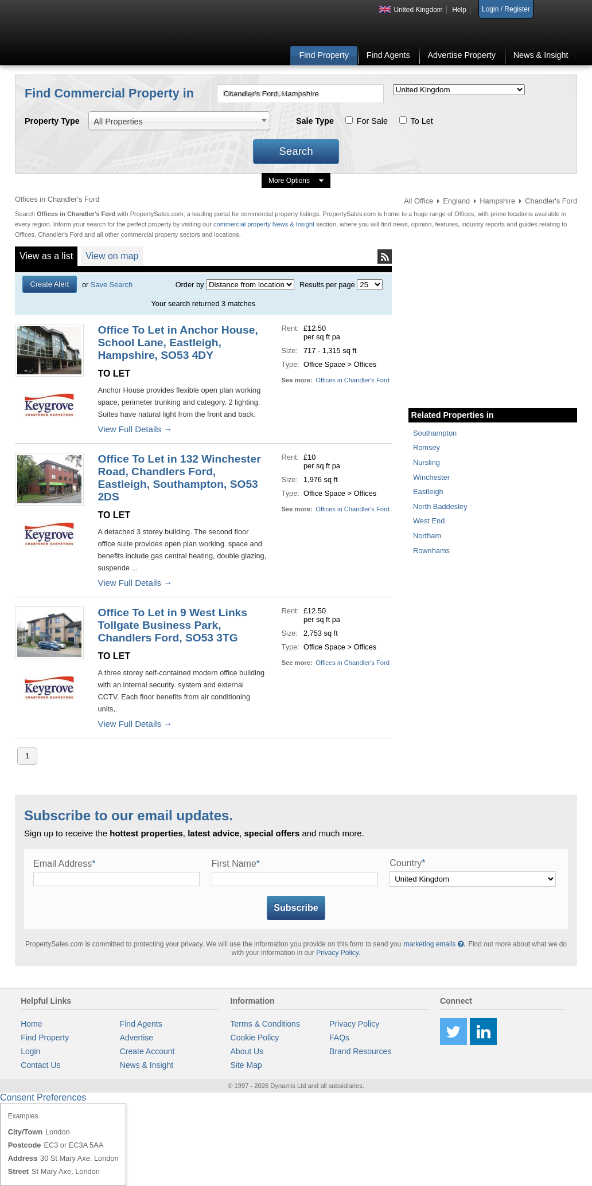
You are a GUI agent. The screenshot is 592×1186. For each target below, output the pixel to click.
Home (31, 1023)
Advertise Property (461, 55)
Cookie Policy (255, 1037)
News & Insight (540, 55)
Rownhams (431, 550)
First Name (236, 863)
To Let (422, 121)
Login (30, 1051)
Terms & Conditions (265, 1023)
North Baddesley (440, 506)
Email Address (64, 863)
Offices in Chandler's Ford (353, 380)
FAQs (339, 1037)
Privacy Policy (337, 953)
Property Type (52, 121)
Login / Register (506, 9)
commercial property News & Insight (264, 224)
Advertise (136, 1037)
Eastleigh (428, 491)
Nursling (426, 462)
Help (459, 10)
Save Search (112, 284)
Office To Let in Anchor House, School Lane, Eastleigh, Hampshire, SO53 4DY (178, 342)
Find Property (324, 55)
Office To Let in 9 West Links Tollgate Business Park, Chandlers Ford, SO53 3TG (172, 625)
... (134, 567)
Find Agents (388, 55)
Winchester (431, 477)
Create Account (147, 1051)
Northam (427, 535)
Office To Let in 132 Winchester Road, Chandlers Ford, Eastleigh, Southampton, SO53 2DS (179, 478)
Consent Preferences (43, 1097)
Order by (190, 284)
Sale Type (315, 121)
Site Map (246, 1065)
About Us (247, 1051)
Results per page (327, 284)
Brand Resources (360, 1051)
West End (429, 520)
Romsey (426, 447)
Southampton (435, 433)
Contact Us (40, 1065)
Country (407, 863)
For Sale (372, 121)
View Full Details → (135, 429)
